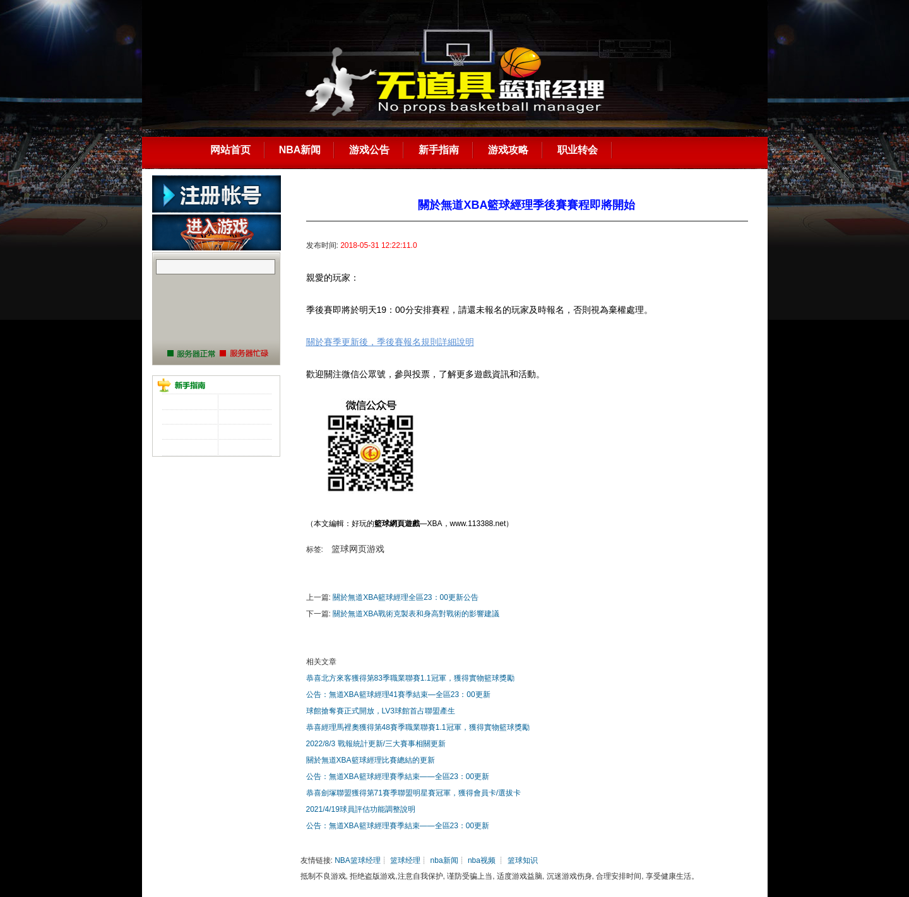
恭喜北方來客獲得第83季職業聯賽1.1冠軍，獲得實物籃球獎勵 (410, 678)
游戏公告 (369, 149)
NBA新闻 (300, 149)
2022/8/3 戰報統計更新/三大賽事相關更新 (376, 743)
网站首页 (230, 149)
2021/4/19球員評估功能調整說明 (360, 809)
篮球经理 (405, 860)
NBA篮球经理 (358, 860)
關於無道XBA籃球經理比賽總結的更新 (370, 760)
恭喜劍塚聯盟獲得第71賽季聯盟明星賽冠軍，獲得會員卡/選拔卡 (413, 793)
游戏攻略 (508, 149)
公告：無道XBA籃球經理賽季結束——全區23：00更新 (398, 776)
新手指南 (439, 149)
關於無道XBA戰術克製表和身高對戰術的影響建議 (416, 613)
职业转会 (577, 149)
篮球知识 (523, 860)
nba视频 (482, 860)
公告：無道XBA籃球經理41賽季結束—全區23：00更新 (398, 694)
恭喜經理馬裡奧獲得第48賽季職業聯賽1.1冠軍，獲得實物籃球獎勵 (418, 727)
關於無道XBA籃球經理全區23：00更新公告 (405, 597)
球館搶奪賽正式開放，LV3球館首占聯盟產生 (380, 710)
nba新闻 (444, 860)
